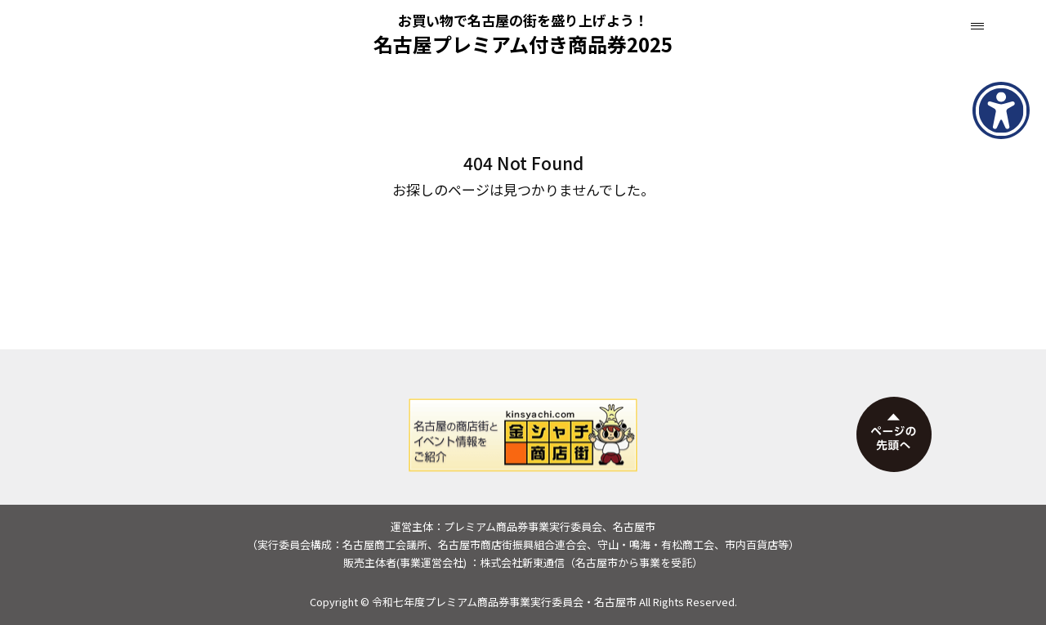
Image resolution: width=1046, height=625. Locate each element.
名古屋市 (615, 601)
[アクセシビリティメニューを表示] (1001, 110)
